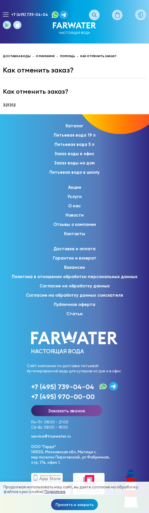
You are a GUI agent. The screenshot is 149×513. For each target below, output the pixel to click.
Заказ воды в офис (74, 153)
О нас (74, 206)
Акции (74, 187)
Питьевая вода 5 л (74, 144)
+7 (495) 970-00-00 (63, 396)
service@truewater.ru (51, 436)
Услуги (74, 196)
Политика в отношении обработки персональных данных (74, 276)
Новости (75, 215)
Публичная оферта (74, 304)
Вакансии (74, 267)
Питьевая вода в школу (74, 172)
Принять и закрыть (74, 504)
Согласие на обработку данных (75, 286)
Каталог (74, 125)
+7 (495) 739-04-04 (29, 14)
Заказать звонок (66, 411)
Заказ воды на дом (74, 163)
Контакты (74, 233)
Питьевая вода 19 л (75, 135)
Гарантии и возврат (74, 258)
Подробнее (55, 492)
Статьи (74, 313)
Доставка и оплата (74, 248)
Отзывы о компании (74, 224)
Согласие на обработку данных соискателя (74, 295)
